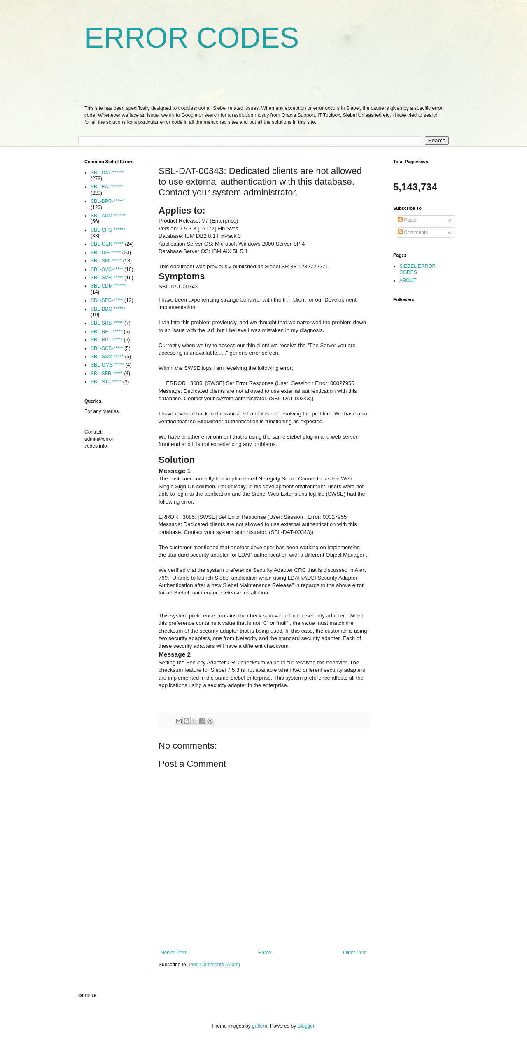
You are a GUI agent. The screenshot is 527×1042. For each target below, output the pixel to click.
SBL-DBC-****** (108, 309)
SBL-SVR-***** (107, 278)
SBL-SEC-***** (107, 300)
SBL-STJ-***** (106, 382)
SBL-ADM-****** (108, 215)
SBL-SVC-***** (107, 269)
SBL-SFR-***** (107, 373)
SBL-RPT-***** (106, 340)
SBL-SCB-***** (107, 348)
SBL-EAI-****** (107, 187)
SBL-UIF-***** (106, 252)
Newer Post (173, 953)
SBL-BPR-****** (108, 201)
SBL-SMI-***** (106, 261)
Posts (407, 220)
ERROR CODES (191, 38)
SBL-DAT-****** (107, 173)
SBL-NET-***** (106, 331)
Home (264, 953)
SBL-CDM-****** (108, 286)
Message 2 (175, 654)
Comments (413, 232)
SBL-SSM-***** (107, 357)
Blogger (306, 1026)
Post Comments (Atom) (214, 965)
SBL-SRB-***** (107, 323)
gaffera (259, 1026)
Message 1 (175, 470)
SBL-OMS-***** (107, 365)
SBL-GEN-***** (107, 244)
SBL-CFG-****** (108, 230)
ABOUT (407, 280)
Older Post (354, 953)
